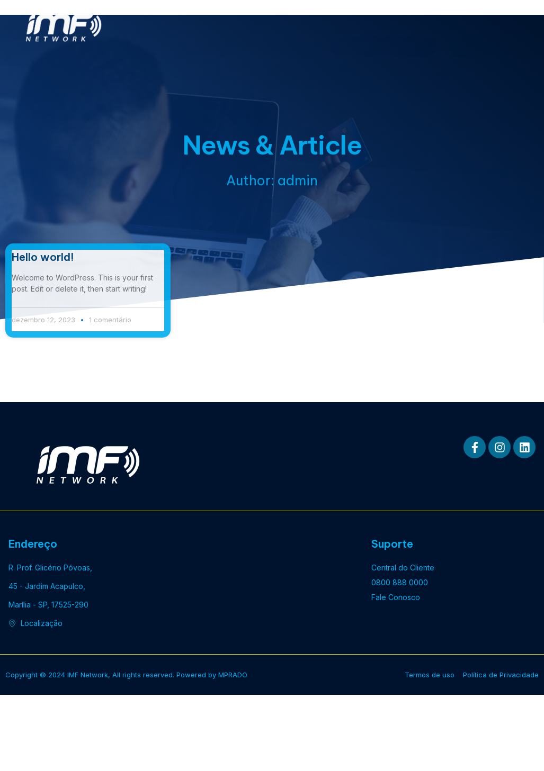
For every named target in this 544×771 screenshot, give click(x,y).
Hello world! (43, 257)
